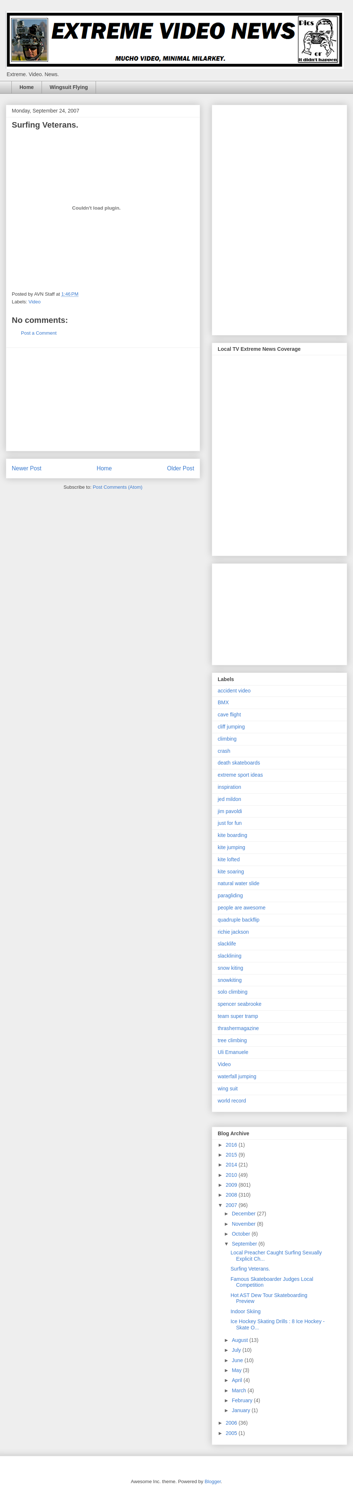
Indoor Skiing (246, 1311)
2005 (232, 1433)
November (244, 1224)
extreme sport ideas (240, 775)
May (237, 1370)
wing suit (228, 1088)
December (244, 1214)
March (239, 1390)
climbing (227, 739)
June (238, 1360)
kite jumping (231, 847)
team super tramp (238, 1016)
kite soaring (231, 872)
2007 (232, 1205)
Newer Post (27, 468)
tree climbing (232, 1040)
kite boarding (232, 835)
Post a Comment (39, 333)
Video (35, 301)
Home (26, 87)
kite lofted (229, 859)
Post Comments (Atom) (117, 487)
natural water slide (239, 883)
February (243, 1400)
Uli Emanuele (233, 1052)
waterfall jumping (237, 1076)
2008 (232, 1195)
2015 (232, 1155)
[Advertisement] (103, 399)
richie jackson (233, 932)
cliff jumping (231, 727)
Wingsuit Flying (69, 87)
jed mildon (229, 799)
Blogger (212, 1481)
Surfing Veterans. (250, 1269)
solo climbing (232, 992)
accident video (234, 691)
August (240, 1340)
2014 (232, 1165)
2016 (232, 1145)
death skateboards (239, 763)
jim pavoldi (230, 811)
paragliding (230, 895)
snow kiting (230, 968)
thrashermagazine (238, 1028)
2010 (232, 1175)
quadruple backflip (239, 920)
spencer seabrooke (239, 1004)
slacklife (227, 944)
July (237, 1350)
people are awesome (241, 908)
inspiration (229, 787)
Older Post (180, 468)
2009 (232, 1185)
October (242, 1234)
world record (232, 1101)
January (242, 1410)
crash (224, 751)
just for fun (230, 823)
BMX (223, 702)
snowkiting (230, 980)
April (237, 1380)
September (245, 1244)
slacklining (230, 956)
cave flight (229, 714)
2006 (232, 1423)
